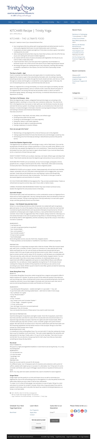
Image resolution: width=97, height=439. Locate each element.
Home (10, 22)
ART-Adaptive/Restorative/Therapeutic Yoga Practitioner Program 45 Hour (79, 79)
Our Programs (34, 410)
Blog (59, 22)
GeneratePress (29, 436)
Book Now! (13, 412)
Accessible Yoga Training (47, 436)
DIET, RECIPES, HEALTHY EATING (20, 393)
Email (52, 412)
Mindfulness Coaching (33, 22)
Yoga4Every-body (60, 436)
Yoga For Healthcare (71, 436)
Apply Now (33, 412)
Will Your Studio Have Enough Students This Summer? (25, 394)
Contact (73, 22)
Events (66, 22)
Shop (80, 22)
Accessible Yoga (20, 22)
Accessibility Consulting (48, 22)
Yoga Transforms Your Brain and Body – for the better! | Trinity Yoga (29, 396)
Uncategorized (33, 393)
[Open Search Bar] (88, 22)
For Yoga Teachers (84, 436)
